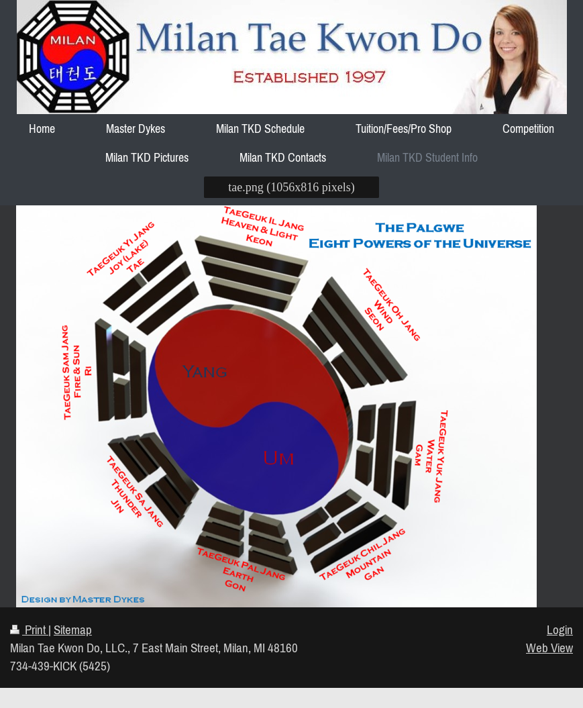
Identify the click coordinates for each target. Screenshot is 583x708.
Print (29, 629)
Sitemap (73, 629)
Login (560, 629)
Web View (549, 647)
